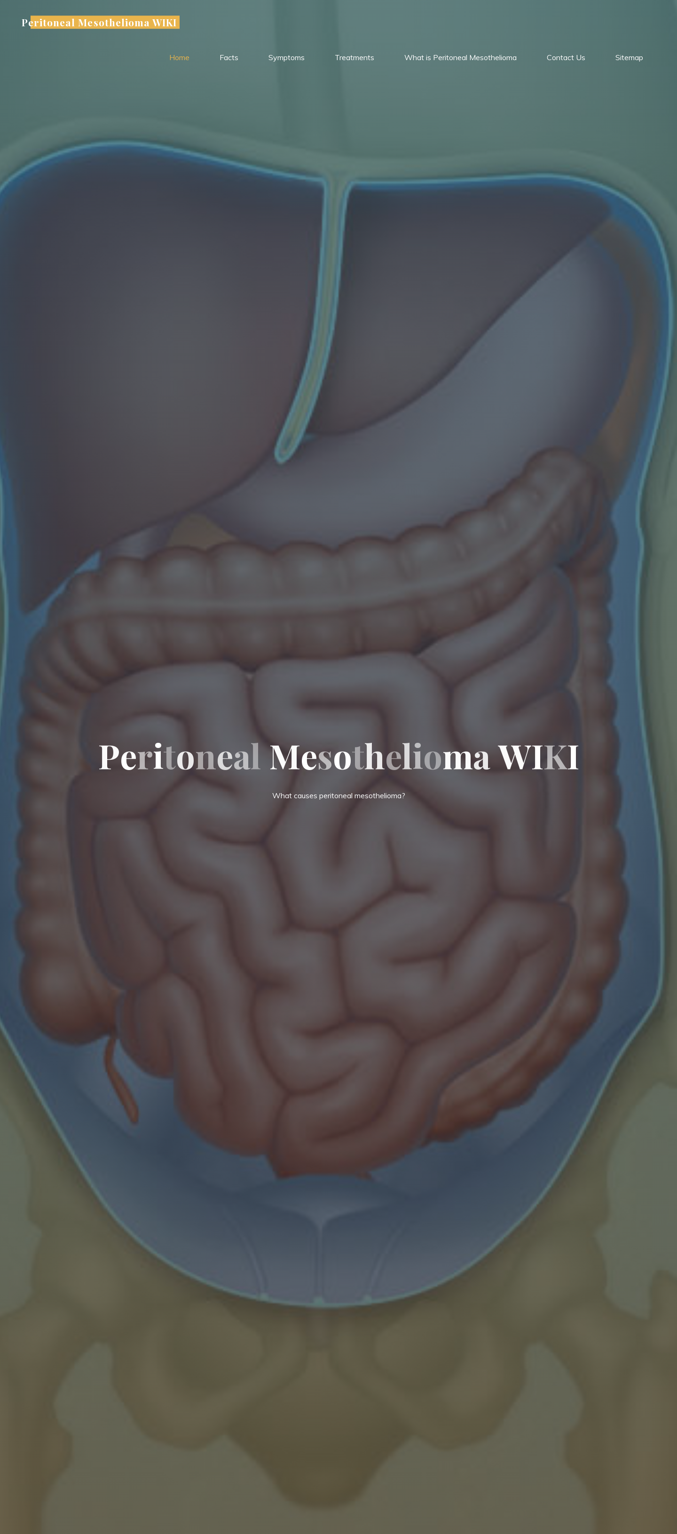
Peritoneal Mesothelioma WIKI (99, 22)
